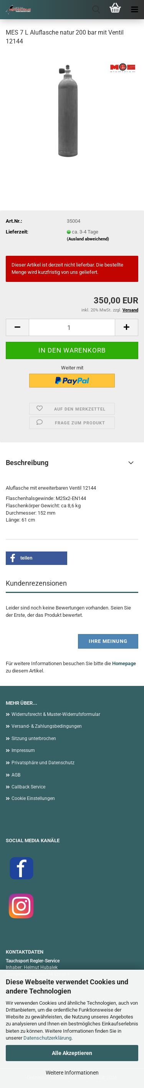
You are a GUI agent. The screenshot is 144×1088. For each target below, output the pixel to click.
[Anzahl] (72, 327)
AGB (16, 775)
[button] (17, 327)
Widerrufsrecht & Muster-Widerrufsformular (56, 714)
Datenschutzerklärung (47, 1038)
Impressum (23, 750)
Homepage (124, 663)
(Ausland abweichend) (88, 239)
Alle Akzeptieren (72, 1053)
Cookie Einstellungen (33, 798)
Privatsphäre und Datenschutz (43, 762)
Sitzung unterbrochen (34, 738)
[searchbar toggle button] (96, 9)
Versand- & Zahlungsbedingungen (47, 726)
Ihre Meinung (108, 641)
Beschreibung (27, 463)
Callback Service (28, 787)
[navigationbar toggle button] (134, 9)
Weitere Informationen (72, 1073)
